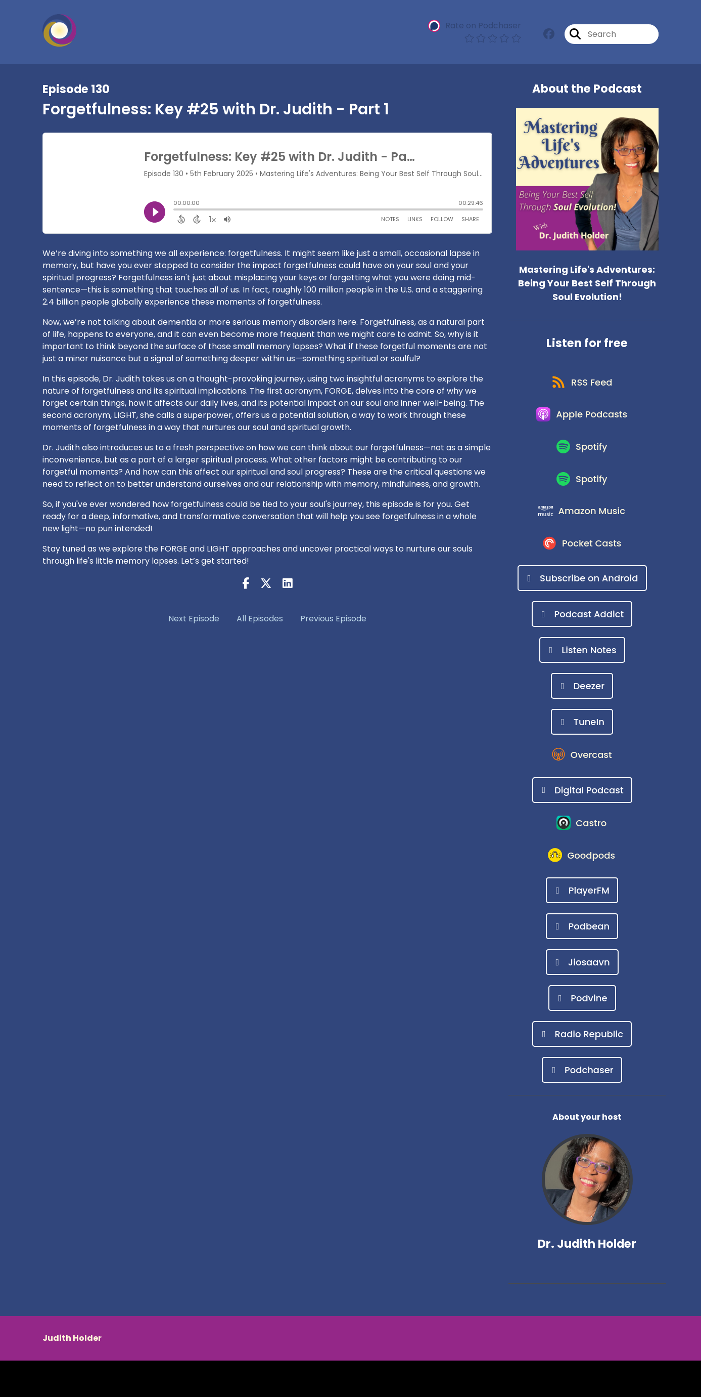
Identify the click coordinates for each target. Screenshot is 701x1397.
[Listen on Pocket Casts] (582, 566)
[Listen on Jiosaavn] (582, 998)
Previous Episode (333, 618)
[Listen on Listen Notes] (582, 674)
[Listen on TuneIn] (582, 745)
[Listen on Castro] (582, 854)
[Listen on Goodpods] (582, 890)
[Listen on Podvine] (582, 1034)
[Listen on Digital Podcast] (582, 818)
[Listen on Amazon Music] (582, 530)
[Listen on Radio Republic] (582, 1070)
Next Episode (193, 618)
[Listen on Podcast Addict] (582, 638)
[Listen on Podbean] (582, 963)
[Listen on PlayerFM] (582, 927)
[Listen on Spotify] (582, 458)
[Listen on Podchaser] (582, 1106)
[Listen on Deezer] (582, 710)
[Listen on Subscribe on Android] (582, 602)
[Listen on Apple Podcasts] (582, 421)
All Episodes (260, 618)
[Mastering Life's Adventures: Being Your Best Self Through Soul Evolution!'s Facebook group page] (548, 35)
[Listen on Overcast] (582, 782)
